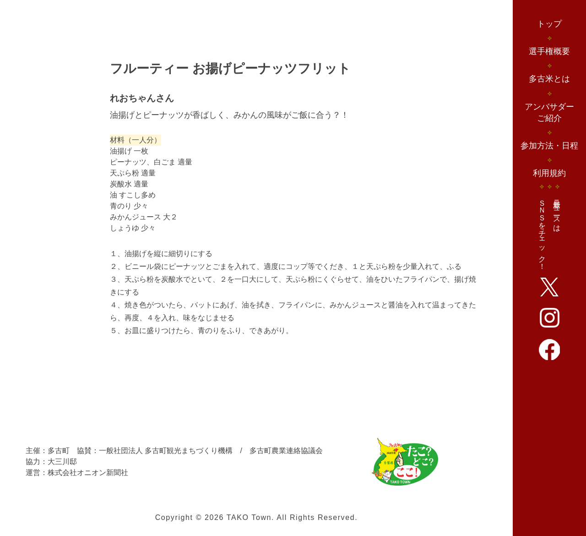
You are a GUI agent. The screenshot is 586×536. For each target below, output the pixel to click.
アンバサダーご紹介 (549, 112)
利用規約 (549, 173)
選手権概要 (549, 51)
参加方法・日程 (549, 145)
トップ (549, 23)
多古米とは (549, 78)
